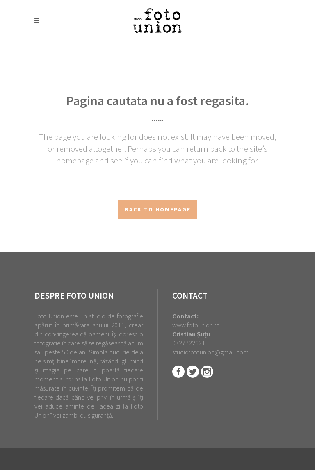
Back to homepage (158, 209)
